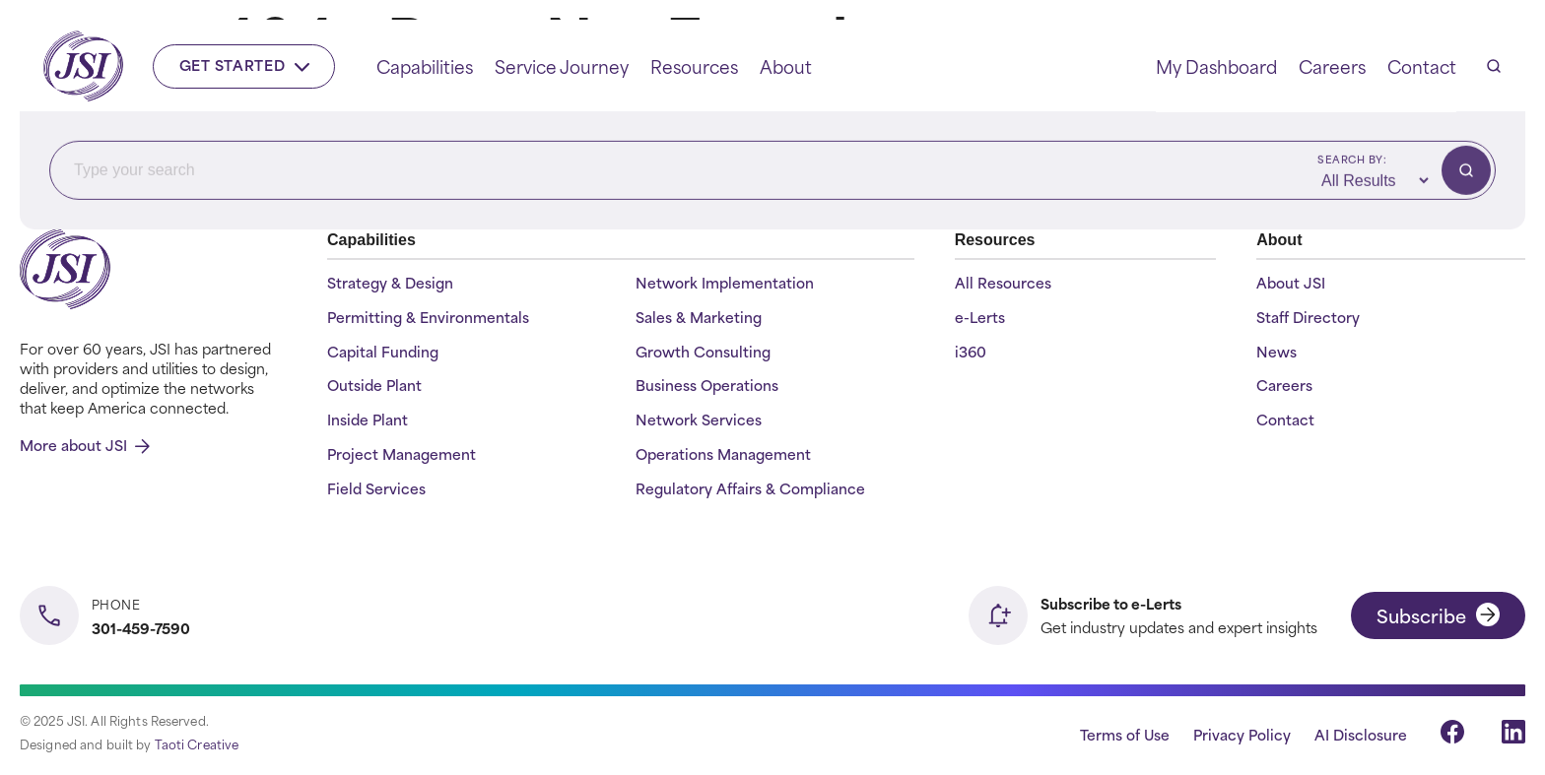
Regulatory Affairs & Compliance (750, 489)
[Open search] (1494, 66)
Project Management (401, 454)
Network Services (699, 420)
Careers (1332, 66)
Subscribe (1438, 615)
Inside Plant (367, 420)
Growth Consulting (703, 352)
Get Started (244, 64)
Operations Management (723, 454)
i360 (970, 352)
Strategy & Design (390, 283)
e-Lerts (980, 317)
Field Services (376, 489)
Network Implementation (725, 283)
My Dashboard (1216, 66)
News (1276, 352)
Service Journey (562, 66)
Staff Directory (1308, 317)
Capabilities (424, 66)
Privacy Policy (1242, 734)
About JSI (1290, 283)
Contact (1421, 66)
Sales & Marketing (699, 317)
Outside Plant (374, 385)
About (786, 66)
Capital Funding (382, 352)
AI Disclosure (1360, 734)
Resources (694, 66)
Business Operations (707, 385)
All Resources (1003, 283)
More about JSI (85, 444)
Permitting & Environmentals (428, 317)
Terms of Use (1125, 734)
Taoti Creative (197, 743)
